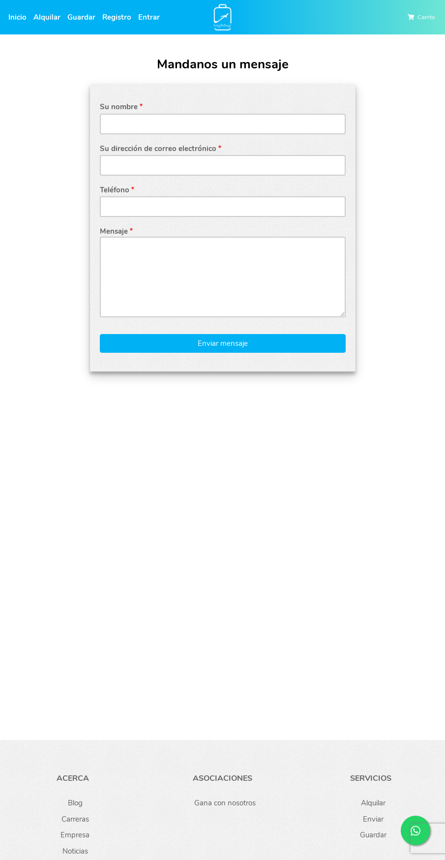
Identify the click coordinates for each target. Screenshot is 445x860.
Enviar (373, 819)
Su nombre (119, 107)
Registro (116, 17)
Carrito (426, 17)
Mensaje (114, 231)
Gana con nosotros (225, 803)
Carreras (75, 819)
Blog (75, 803)
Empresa (74, 835)
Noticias (75, 851)
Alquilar (46, 17)
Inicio (17, 17)
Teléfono (114, 190)
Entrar (149, 17)
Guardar (81, 17)
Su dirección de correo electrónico (158, 149)
